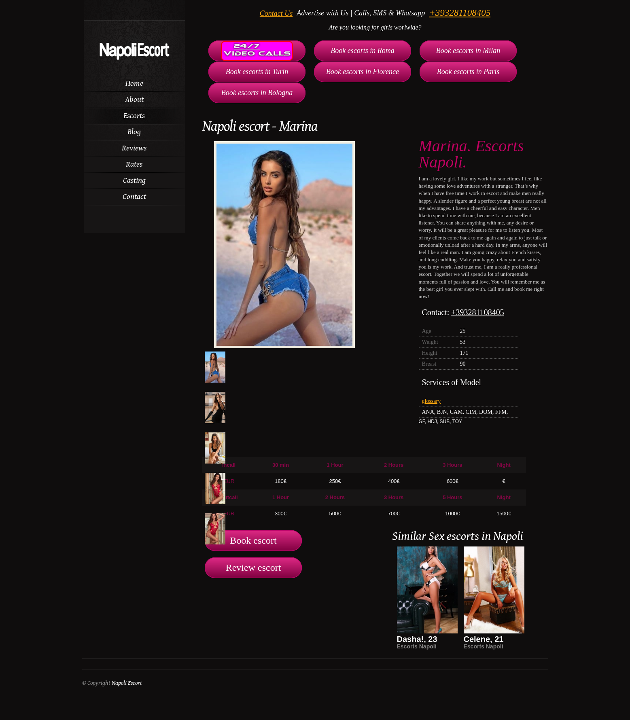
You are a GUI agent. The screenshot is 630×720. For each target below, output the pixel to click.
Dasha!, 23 (417, 639)
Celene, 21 (484, 639)
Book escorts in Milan (468, 51)
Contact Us (276, 13)
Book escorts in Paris (468, 72)
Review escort (253, 567)
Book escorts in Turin (257, 72)
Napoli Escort (127, 683)
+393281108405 (459, 13)
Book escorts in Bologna (257, 93)
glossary (431, 401)
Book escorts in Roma (362, 51)
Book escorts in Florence (362, 72)
